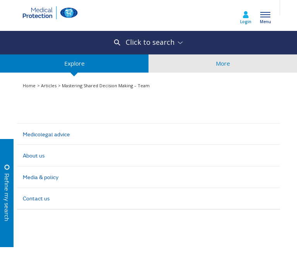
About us (34, 155)
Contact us (36, 198)
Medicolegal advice (46, 134)
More (223, 66)
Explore (74, 66)
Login (245, 21)
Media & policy (40, 177)
